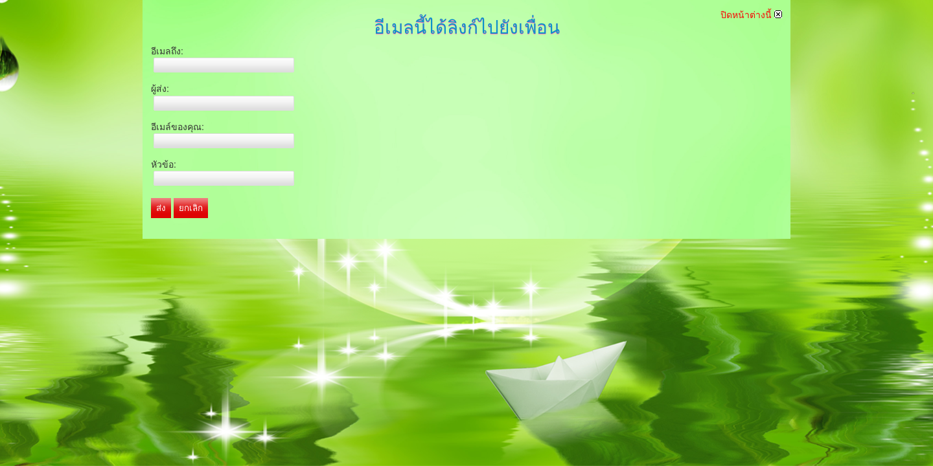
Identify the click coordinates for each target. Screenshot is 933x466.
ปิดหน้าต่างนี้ (751, 15)
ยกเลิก (191, 208)
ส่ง (161, 208)
